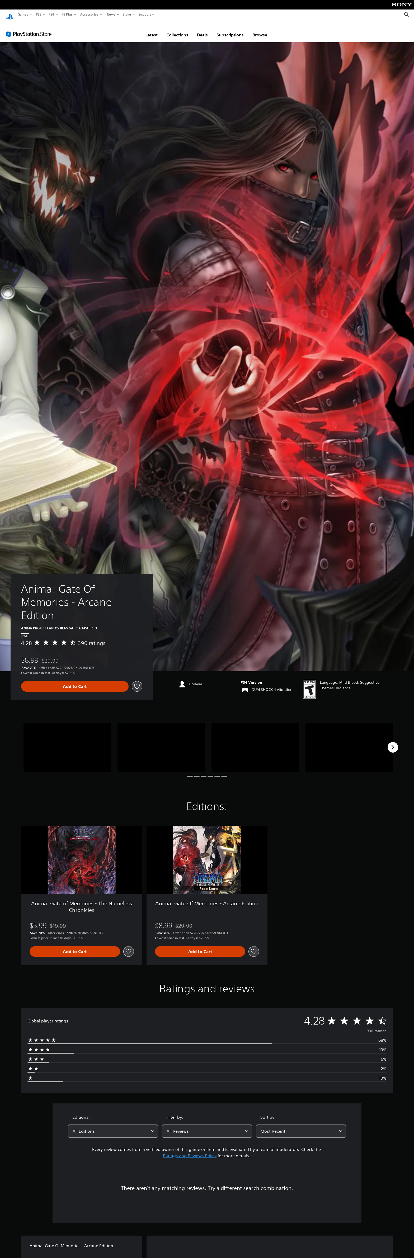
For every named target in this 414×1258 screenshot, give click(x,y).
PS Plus (67, 14)
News (111, 14)
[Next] (393, 742)
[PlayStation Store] (30, 29)
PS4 (51, 14)
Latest (151, 29)
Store (127, 14)
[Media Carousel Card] (67, 742)
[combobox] (113, 1126)
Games (23, 14)
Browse (259, 29)
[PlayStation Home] (9, 14)
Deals (202, 29)
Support (145, 14)
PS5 (38, 14)
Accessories (89, 14)
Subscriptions (230, 29)
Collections (177, 29)
